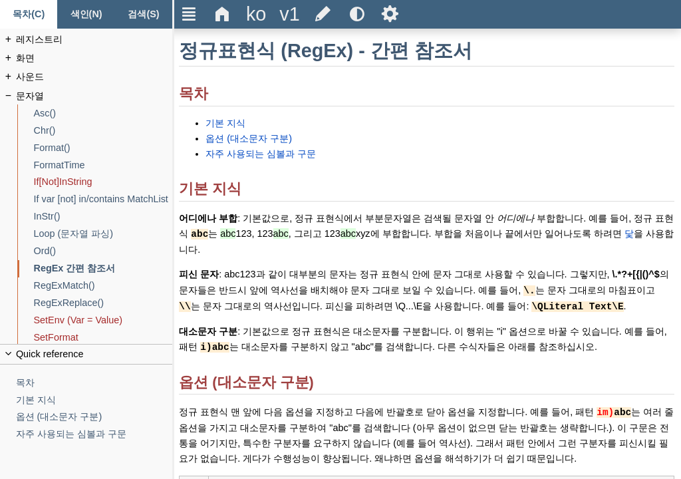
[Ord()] (103, 251)
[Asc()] (103, 113)
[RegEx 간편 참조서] (103, 268)
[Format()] (103, 148)
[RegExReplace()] (103, 303)
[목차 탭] (28, 14)
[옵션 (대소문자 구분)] (94, 416)
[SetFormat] (103, 337)
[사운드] (94, 76)
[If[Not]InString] (103, 182)
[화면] (94, 58)
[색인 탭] (85, 14)
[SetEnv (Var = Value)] (103, 320)
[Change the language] (256, 14)
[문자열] (94, 96)
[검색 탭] (143, 14)
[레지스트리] (94, 39)
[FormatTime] (103, 165)
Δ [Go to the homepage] (222, 14)
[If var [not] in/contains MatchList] (103, 199)
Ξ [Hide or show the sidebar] (189, 14)
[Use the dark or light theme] (356, 14)
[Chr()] (103, 130)
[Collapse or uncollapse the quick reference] (86, 354)
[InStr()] (103, 216)
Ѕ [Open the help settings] (390, 14)
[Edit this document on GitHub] (323, 14)
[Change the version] (289, 14)
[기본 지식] (94, 400)
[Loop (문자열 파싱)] (103, 233)
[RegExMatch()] (103, 285)
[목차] (94, 383)
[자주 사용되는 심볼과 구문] (94, 434)
